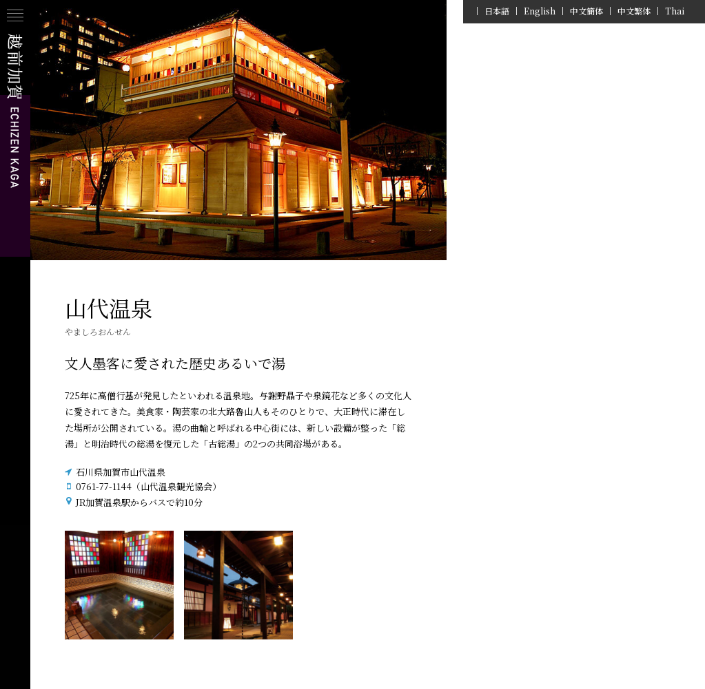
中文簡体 (586, 11)
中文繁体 (634, 11)
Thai (674, 11)
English (539, 11)
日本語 (496, 11)
